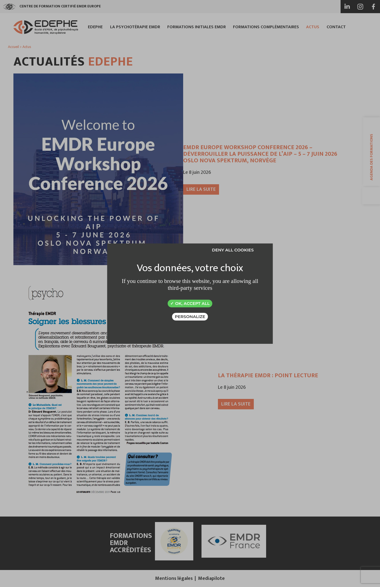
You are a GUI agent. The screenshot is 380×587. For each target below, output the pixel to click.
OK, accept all (189, 303)
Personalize (190, 316)
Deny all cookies (233, 250)
